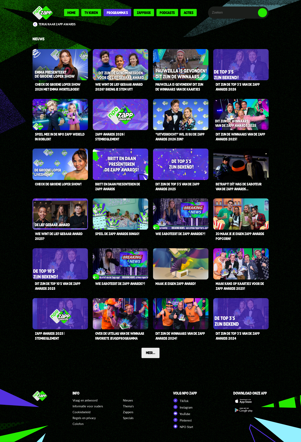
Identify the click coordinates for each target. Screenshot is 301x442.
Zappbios (144, 12)
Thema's (128, 406)
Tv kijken (91, 12)
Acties (188, 12)
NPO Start (183, 426)
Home (71, 12)
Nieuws (128, 400)
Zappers (128, 412)
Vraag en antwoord (85, 400)
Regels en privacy (84, 418)
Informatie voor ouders (88, 406)
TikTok (181, 400)
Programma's (117, 12)
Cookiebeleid (81, 412)
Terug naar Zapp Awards (57, 24)
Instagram (182, 407)
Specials (128, 418)
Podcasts (167, 12)
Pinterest (182, 419)
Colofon (78, 424)
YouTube (181, 413)
